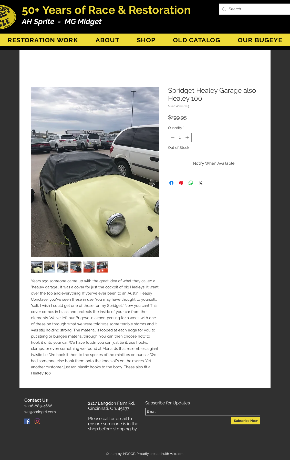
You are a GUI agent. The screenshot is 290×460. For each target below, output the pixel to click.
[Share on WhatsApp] (191, 183)
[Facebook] (27, 421)
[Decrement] (172, 137)
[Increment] (187, 137)
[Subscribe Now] (245, 420)
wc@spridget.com (40, 412)
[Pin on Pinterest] (181, 183)
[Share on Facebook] (171, 183)
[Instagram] (37, 421)
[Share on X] (201, 183)
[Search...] (257, 9)
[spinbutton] (179, 137)
